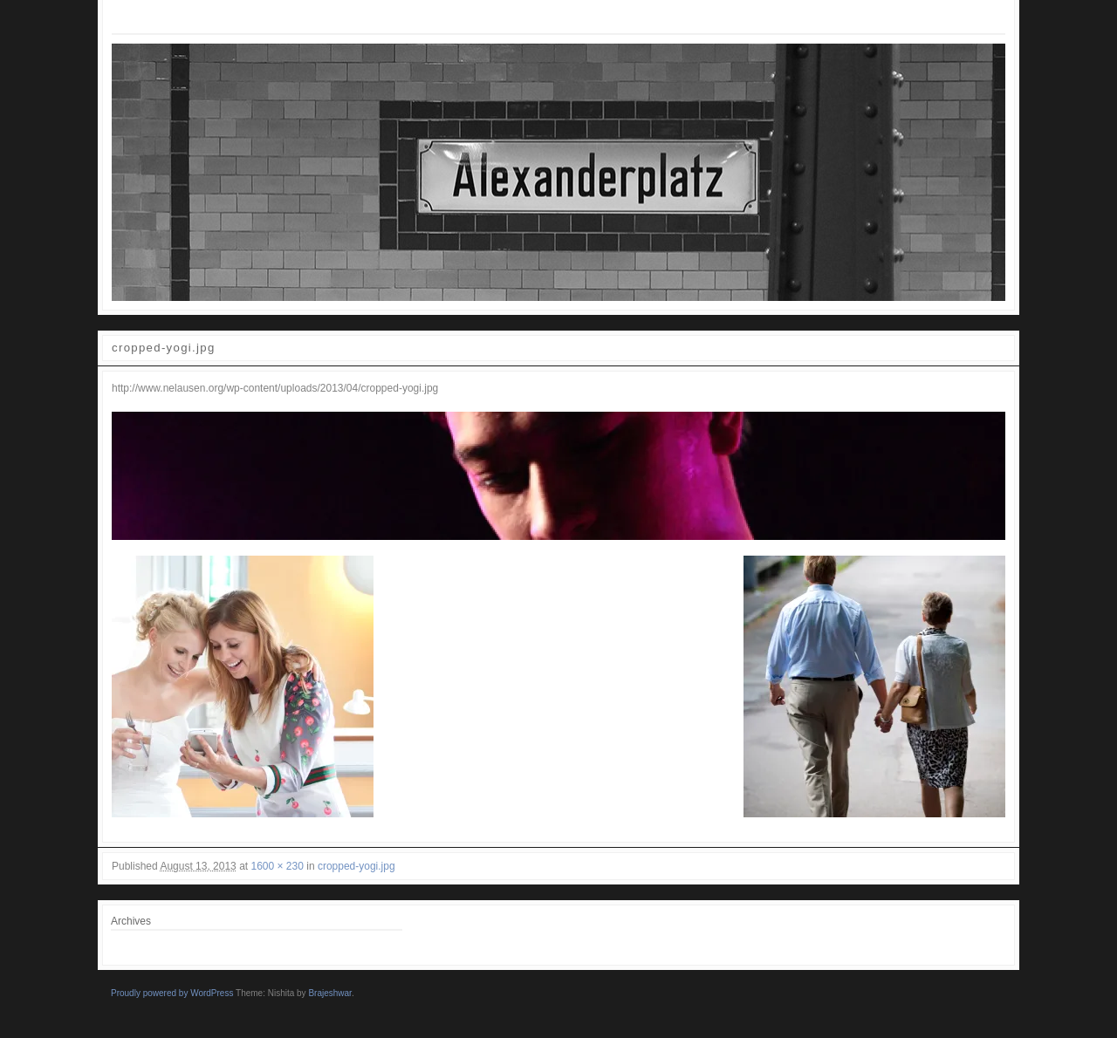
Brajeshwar (329, 993)
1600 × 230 (276, 866)
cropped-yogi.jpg (356, 866)
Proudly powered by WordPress (172, 993)
